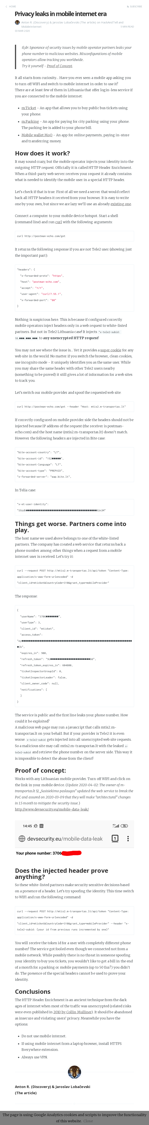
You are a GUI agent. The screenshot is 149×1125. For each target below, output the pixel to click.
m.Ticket (29, 108)
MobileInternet (31, 26)
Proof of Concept (59, 66)
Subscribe (136, 6)
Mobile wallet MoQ (37, 135)
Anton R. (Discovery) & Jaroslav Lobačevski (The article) (58, 22)
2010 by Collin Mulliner (72, 1012)
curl (58, 222)
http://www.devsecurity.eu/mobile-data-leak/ (52, 809)
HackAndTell (109, 22)
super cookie (110, 350)
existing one (121, 204)
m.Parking (30, 121)
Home (12, 6)
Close (88, 1121)
